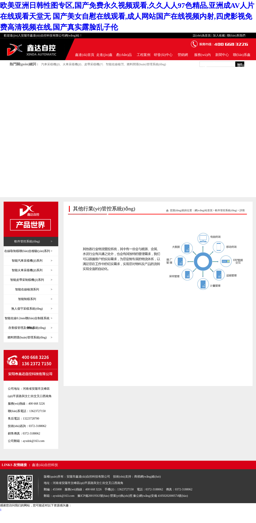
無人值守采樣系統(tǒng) (31, 308)
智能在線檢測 (115, 64)
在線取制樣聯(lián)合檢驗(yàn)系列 (28, 251)
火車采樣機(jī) (72, 64)
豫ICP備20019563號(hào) (93, 495)
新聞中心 (222, 55)
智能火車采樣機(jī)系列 (32, 270)
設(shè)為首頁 (202, 35)
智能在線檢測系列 (33, 289)
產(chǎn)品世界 (124, 56)
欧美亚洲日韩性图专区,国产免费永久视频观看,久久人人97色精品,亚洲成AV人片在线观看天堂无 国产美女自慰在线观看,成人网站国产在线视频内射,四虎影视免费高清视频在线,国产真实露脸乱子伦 (127, 16)
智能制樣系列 (35, 299)
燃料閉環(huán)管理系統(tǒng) (146, 64)
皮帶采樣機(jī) (93, 64)
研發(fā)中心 (163, 55)
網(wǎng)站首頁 (203, 210)
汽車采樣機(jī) (50, 64)
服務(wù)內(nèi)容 (202, 56)
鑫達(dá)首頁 (84, 55)
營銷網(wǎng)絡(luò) (182, 56)
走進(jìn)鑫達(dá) (104, 56)
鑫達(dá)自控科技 (45, 465)
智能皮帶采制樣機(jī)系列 (31, 280)
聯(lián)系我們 (236, 35)
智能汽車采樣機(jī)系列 (32, 260)
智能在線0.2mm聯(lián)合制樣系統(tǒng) (28, 318)
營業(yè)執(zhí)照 (121, 495)
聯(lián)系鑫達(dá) (242, 56)
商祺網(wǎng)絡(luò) (147, 476)
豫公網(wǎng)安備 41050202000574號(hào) (160, 495)
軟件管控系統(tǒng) (33, 241)
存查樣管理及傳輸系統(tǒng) (30, 328)
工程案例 (143, 55)
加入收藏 (219, 35)
